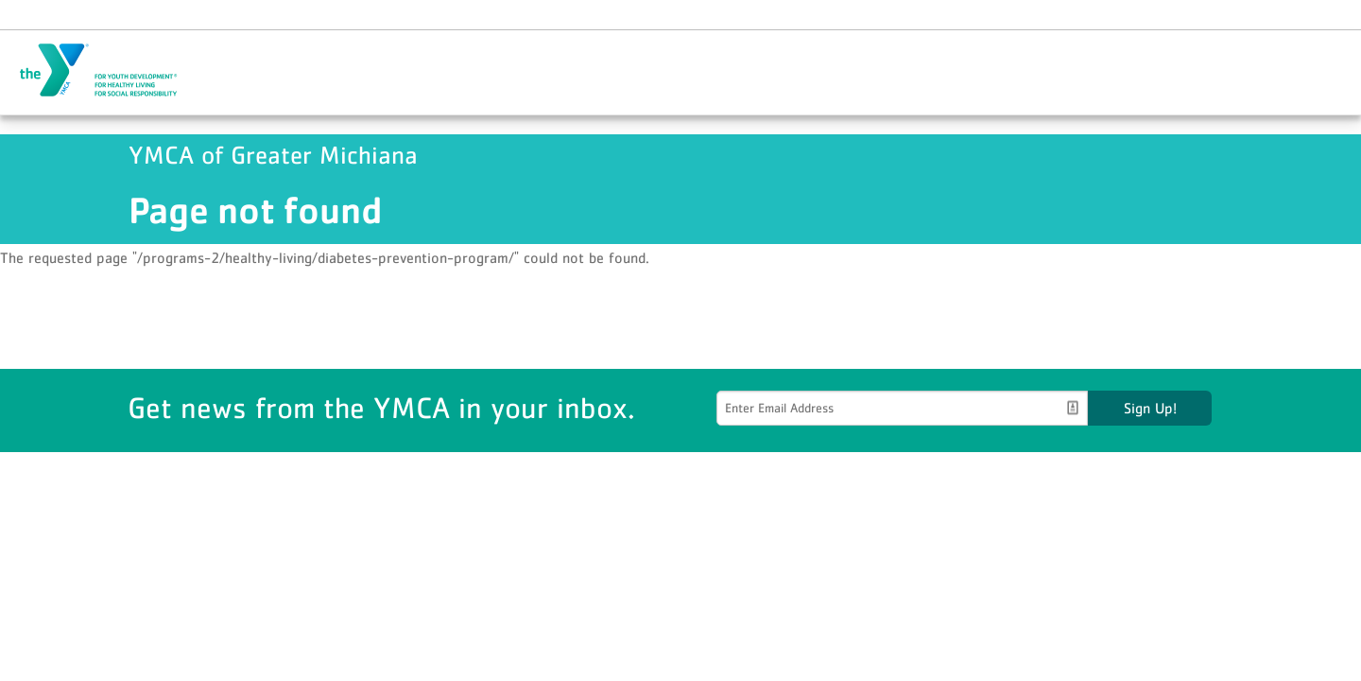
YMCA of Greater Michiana (109, 71)
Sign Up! (1150, 407)
